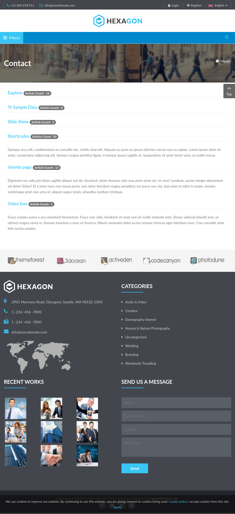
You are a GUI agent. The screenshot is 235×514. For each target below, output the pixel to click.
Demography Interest (140, 319)
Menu (11, 37)
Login (173, 5)
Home (225, 61)
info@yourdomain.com (60, 5)
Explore (15, 92)
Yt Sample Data (22, 107)
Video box (17, 203)
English (218, 5)
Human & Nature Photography (147, 328)
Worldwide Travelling (140, 363)
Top (229, 90)
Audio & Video (136, 302)
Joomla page (20, 167)
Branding (132, 355)
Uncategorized (136, 337)
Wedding (132, 346)
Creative (131, 311)
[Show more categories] (223, 109)
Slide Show (18, 121)
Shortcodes (18, 136)
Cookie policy (178, 501)
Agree (117, 507)
